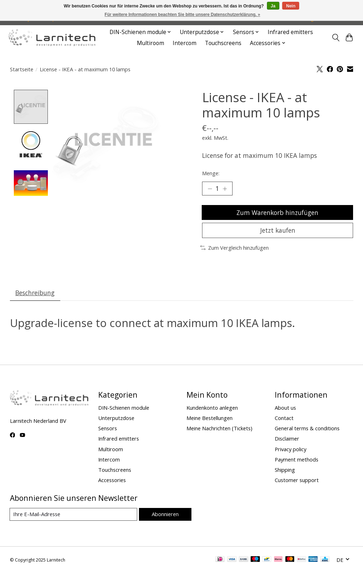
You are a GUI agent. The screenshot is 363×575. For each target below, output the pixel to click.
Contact (284, 419)
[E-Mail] (73, 516)
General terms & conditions (307, 429)
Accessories (112, 481)
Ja (273, 6)
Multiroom (150, 43)
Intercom (184, 43)
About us (285, 409)
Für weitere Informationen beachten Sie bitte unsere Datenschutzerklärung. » (182, 14)
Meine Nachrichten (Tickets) (219, 429)
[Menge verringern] (210, 189)
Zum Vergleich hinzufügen (234, 249)
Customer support (297, 481)
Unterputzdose (116, 419)
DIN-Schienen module (123, 409)
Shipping (285, 471)
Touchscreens (223, 43)
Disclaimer (287, 440)
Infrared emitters (290, 32)
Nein (290, 6)
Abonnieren (164, 516)
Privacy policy (290, 450)
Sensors (107, 429)
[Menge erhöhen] (225, 189)
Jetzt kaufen (278, 231)
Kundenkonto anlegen (212, 409)
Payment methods (296, 461)
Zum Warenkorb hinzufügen (277, 213)
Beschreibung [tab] (35, 294)
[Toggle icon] (335, 37)
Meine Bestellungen (209, 419)
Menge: (210, 173)
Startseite (21, 69)
